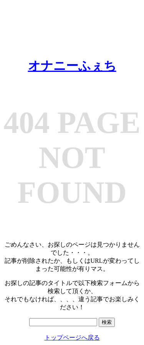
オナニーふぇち (72, 66)
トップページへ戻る (72, 337)
